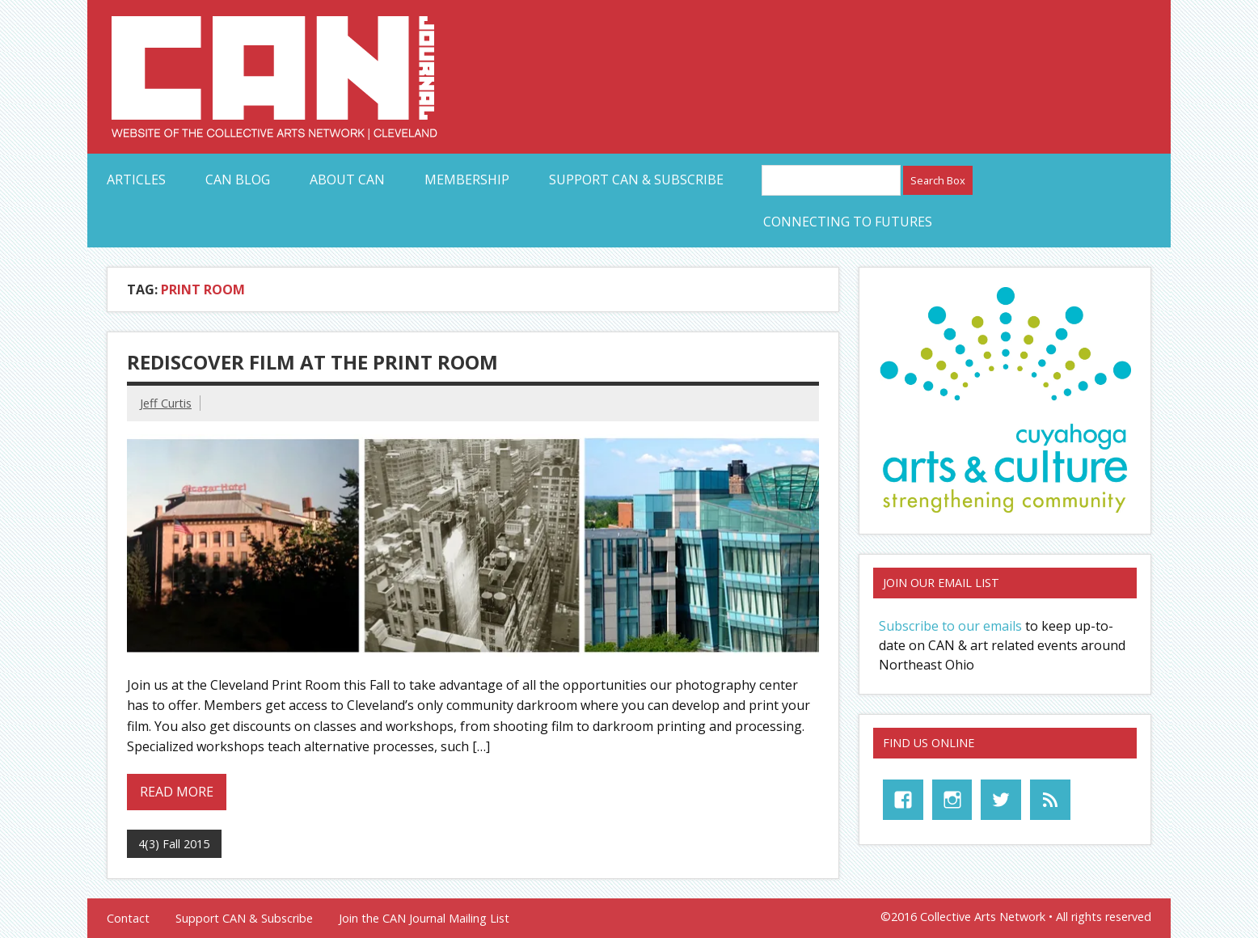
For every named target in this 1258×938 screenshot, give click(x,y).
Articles (136, 179)
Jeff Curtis (166, 403)
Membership (466, 179)
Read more (176, 792)
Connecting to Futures (847, 221)
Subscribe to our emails (950, 626)
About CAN (347, 179)
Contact (128, 918)
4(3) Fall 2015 (173, 843)
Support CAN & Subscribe (636, 179)
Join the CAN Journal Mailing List (424, 918)
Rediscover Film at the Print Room (312, 362)
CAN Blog (237, 179)
